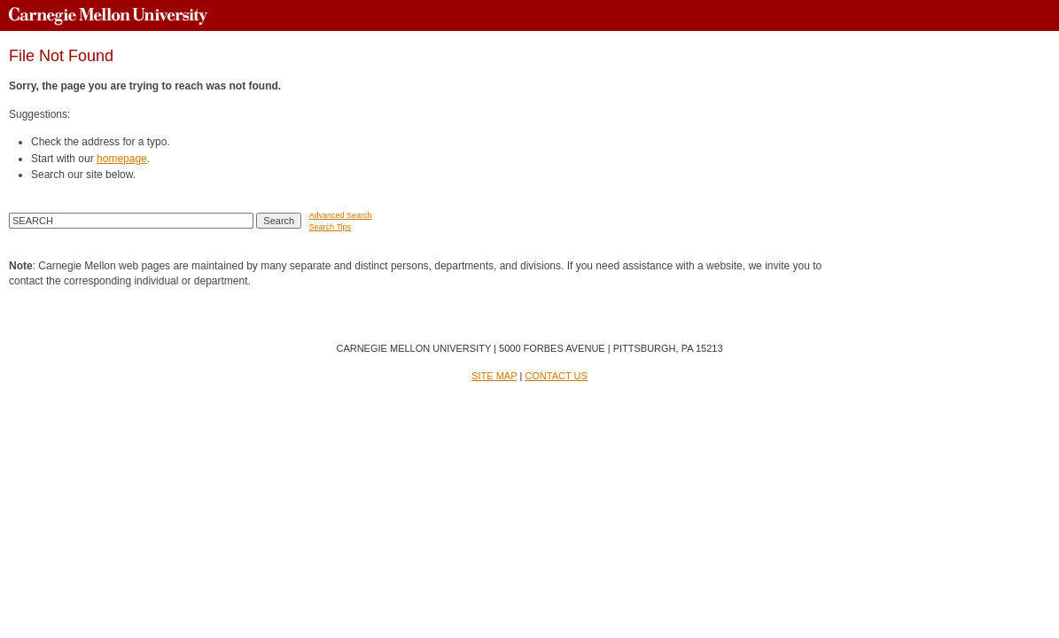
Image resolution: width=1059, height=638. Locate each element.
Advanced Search (340, 215)
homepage (122, 158)
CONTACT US (556, 375)
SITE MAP (494, 375)
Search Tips (330, 226)
